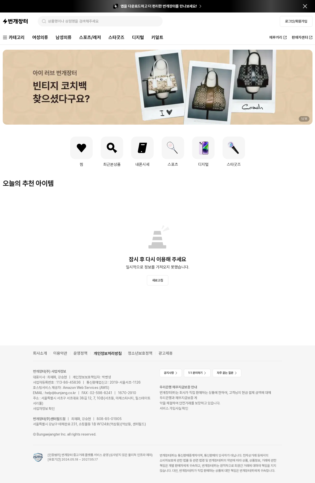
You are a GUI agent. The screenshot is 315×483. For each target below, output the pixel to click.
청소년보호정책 (140, 353)
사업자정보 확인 (44, 409)
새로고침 (157, 280)
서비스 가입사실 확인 (174, 408)
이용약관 (60, 353)
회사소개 (40, 353)
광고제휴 (166, 353)
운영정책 (80, 353)
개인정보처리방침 (108, 353)
